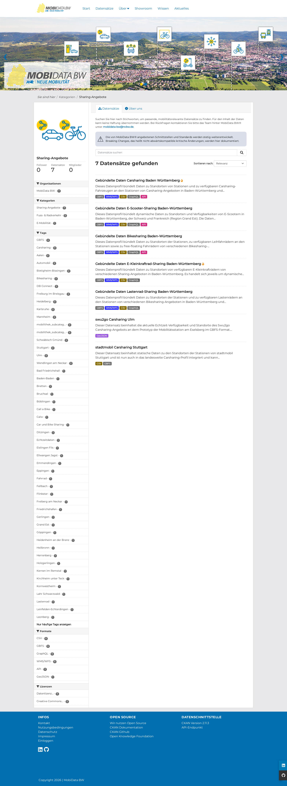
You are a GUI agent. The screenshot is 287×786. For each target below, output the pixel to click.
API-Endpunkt (192, 727)
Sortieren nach (203, 163)
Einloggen (45, 740)
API (144, 196)
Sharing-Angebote (92, 97)
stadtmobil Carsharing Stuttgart (121, 347)
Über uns (133, 108)
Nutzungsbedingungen (55, 727)
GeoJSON (102, 335)
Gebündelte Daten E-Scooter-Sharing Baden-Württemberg (143, 208)
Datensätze (104, 8)
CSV (123, 196)
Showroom (143, 8)
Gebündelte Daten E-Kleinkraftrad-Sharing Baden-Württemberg (148, 264)
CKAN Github (119, 732)
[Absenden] (242, 152)
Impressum (46, 736)
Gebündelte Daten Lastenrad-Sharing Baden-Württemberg (143, 292)
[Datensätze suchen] (166, 152)
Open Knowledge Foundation (132, 736)
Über (124, 8)
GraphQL (134, 196)
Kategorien (67, 97)
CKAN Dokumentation (126, 727)
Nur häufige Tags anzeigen (54, 624)
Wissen (163, 8)
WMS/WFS (112, 196)
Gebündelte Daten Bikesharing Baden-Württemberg (138, 236)
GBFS (100, 196)
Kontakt (44, 723)
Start (86, 8)
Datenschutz (47, 732)
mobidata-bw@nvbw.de (118, 126)
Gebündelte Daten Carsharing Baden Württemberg (138, 180)
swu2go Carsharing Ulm (115, 319)
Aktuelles (181, 8)
